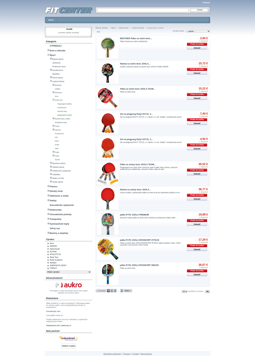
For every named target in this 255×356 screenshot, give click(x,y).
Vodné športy (57, 182)
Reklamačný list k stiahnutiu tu (58, 325)
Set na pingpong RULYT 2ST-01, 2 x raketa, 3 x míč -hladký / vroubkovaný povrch (151, 117)
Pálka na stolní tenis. (128, 268)
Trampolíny (55, 219)
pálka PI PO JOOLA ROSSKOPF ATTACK (139, 240)
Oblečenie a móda (59, 196)
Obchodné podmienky (112, 354)
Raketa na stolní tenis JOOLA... (135, 64)
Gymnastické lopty (59, 224)
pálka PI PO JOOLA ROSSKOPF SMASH (139, 265)
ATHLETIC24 (55, 254)
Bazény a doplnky (59, 233)
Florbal (57, 126)
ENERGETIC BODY (58, 265)
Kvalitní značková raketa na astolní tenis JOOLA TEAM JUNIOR (144, 67)
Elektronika (55, 210)
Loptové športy (58, 81)
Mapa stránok (146, 354)
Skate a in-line (58, 178)
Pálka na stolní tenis (127, 92)
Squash (57, 159)
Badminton (58, 92)
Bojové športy (57, 59)
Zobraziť (197, 48)
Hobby (53, 200)
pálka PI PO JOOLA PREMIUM (134, 215)
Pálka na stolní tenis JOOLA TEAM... (137, 89)
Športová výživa (58, 163)
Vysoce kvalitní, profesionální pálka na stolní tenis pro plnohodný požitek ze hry (150, 193)
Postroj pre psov (59, 66)
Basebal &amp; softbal (62, 119)
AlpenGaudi (55, 249)
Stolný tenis (59, 100)
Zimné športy (57, 78)
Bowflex (53, 263)
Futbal (57, 156)
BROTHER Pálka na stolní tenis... (136, 38)
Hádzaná (58, 130)
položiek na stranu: (196, 291)
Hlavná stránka (101, 28)
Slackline (56, 74)
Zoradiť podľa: (178, 31)
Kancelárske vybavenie (62, 205)
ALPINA (53, 252)
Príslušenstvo (61, 107)
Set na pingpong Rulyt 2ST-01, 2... (136, 114)
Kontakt (135, 354)
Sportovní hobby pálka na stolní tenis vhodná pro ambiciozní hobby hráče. (148, 218)
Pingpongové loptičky (64, 104)
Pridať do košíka (197, 44)
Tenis (56, 96)
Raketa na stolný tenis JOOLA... (135, 189)
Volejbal (57, 89)
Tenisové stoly (62, 111)
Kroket (57, 145)
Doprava (126, 354)
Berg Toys (54, 257)
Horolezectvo (57, 70)
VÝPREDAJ (55, 46)
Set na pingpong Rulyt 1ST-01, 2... (136, 139)
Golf (56, 137)
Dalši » (128, 291)
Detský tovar (56, 191)
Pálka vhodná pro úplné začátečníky (133, 41)
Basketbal (58, 85)
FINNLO (53, 268)
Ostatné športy (58, 167)
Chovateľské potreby (60, 214)
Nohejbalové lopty (61, 122)
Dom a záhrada (57, 50)
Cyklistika (56, 174)
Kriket (57, 141)
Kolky (56, 148)
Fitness (53, 186)
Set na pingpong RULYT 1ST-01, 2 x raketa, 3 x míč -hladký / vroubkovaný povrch (151, 142)
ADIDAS (53, 246)
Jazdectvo (56, 63)
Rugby (57, 152)
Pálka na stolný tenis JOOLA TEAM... (138, 164)
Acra (52, 243)
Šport (52, 55)
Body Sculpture (56, 260)
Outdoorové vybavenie (61, 171)
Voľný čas (55, 228)
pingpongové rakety (64, 115)
